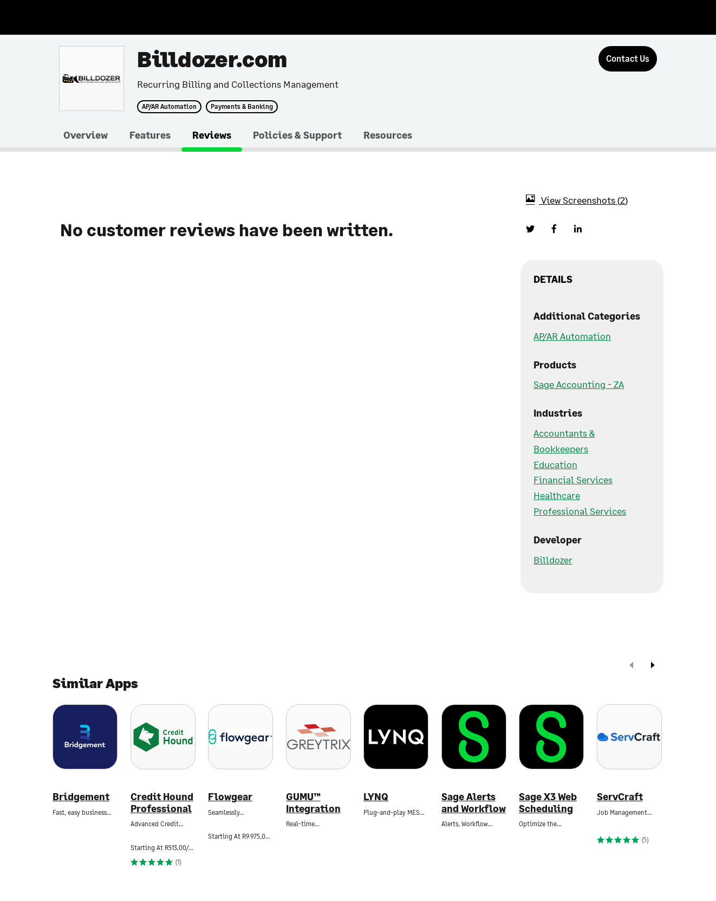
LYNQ (375, 796)
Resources (387, 135)
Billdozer (552, 560)
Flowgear (230, 796)
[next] (652, 666)
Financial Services (573, 479)
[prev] (631, 666)
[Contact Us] (627, 59)
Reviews (211, 135)
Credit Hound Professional (162, 802)
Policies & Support (297, 135)
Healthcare (556, 495)
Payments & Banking (242, 106)
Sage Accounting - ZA (578, 384)
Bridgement (81, 796)
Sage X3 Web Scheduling (548, 802)
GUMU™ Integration (313, 802)
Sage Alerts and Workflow (473, 802)
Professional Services (579, 511)
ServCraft (620, 796)
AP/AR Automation (169, 106)
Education (555, 464)
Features (150, 135)
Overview (85, 135)
